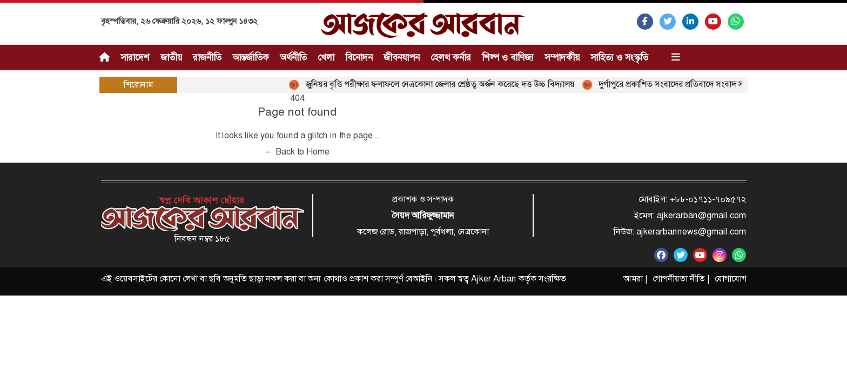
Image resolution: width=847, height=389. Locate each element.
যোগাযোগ (731, 278)
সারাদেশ (135, 57)
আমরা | (635, 278)
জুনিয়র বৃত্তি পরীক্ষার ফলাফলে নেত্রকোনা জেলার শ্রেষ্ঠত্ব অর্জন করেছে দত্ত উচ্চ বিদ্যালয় (434, 84)
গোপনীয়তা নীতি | (681, 278)
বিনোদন (359, 57)
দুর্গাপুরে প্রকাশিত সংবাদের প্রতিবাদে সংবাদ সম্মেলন (676, 84)
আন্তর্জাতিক (250, 57)
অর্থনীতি (293, 57)
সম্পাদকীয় (562, 57)
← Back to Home (297, 151)
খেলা (326, 57)
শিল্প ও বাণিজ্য (508, 57)
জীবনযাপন (402, 57)
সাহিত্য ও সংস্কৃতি (619, 57)
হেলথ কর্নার (451, 57)
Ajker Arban (493, 278)
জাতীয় (171, 57)
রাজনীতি (207, 57)
